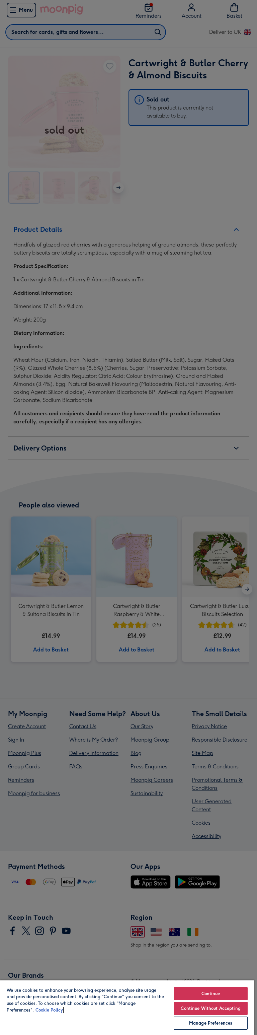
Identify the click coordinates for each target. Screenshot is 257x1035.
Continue (210, 993)
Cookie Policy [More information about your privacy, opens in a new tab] (49, 1010)
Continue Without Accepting (210, 1008)
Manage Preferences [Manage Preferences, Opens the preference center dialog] (210, 1023)
